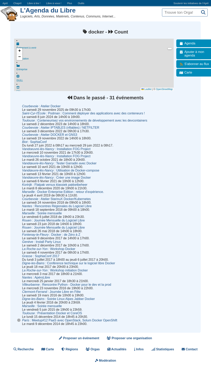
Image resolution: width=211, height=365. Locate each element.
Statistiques (162, 349)
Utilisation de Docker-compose (60, 170)
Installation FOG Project (56, 149)
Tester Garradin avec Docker (59, 163)
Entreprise (96, 69)
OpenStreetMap (166, 89)
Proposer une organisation (129, 338)
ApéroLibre (36, 277)
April (5, 3)
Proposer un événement (79, 338)
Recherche (23, 349)
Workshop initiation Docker (55, 270)
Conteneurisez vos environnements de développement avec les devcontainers (84, 120)
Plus (69, 3)
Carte (47, 349)
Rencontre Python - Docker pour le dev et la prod (66, 284)
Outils (81, 3)
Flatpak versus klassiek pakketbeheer (54, 184)
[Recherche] (203, 12)
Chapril (17, 3)
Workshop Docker (48, 249)
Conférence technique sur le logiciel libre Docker (68, 263)
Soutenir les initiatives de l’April (191, 3)
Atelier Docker (41, 106)
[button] (19, 51)
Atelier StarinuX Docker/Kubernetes (56, 199)
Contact (190, 349)
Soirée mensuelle (42, 213)
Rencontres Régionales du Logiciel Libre (57, 206)
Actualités (116, 349)
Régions (69, 349)
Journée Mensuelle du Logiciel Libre (53, 220)
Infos (139, 349)
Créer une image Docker (56, 177)
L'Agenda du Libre (48, 10)
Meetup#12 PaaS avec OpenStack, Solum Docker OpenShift (69, 320)
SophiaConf (34, 142)
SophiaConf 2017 (40, 256)
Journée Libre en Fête (51, 291)
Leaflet (149, 89)
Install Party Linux (41, 241)
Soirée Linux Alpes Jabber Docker (58, 299)
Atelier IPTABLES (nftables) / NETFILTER (60, 127)
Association (96, 57)
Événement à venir (96, 46)
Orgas (93, 349)
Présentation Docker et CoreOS (52, 313)
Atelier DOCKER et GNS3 (49, 134)
